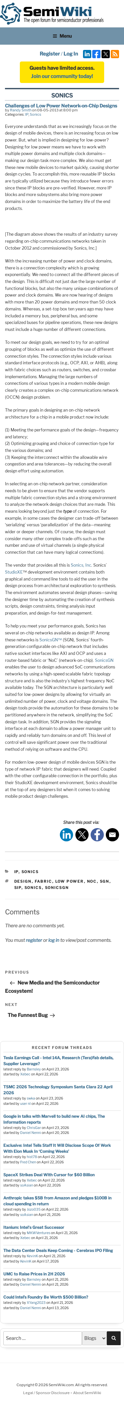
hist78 (32, 1157)
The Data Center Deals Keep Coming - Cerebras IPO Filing (58, 1250)
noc (92, 881)
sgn (104, 881)
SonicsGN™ (50, 639)
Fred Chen (28, 1162)
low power (69, 881)
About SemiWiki (87, 1392)
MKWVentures (38, 1233)
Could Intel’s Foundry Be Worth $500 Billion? (45, 1297)
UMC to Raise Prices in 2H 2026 (34, 1273)
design (23, 881)
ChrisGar (34, 1128)
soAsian (26, 1185)
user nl (25, 1104)
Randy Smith (20, 110)
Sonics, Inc (81, 565)
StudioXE (14, 572)
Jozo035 (34, 1209)
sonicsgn (57, 887)
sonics (33, 887)
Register (50, 54)
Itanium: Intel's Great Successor (33, 1227)
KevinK (32, 1256)
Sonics (35, 114)
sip (17, 887)
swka (31, 1098)
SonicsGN (104, 660)
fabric (43, 881)
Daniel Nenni (30, 1133)
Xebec (25, 1074)
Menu (62, 36)
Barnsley (34, 1069)
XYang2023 (36, 1303)
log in (53, 940)
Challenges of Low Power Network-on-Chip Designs (61, 105)
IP (26, 114)
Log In (70, 54)
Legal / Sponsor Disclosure (46, 1392)
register (34, 940)
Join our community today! (62, 76)
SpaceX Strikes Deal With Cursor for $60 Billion (49, 1174)
